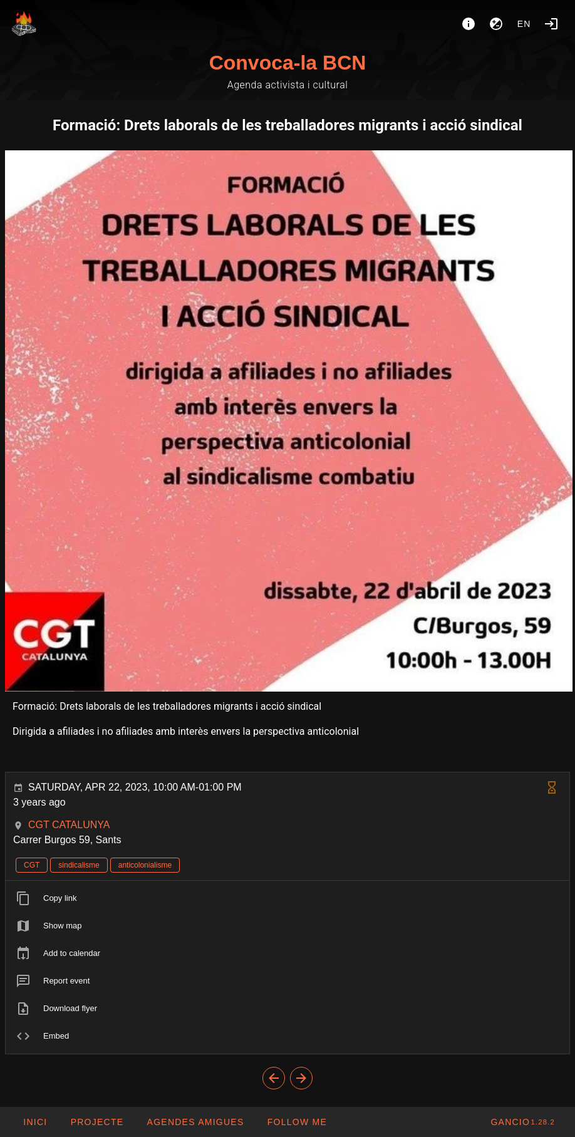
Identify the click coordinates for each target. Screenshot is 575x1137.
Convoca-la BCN (287, 62)
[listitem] (287, 898)
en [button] (524, 24)
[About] (468, 24)
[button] (195, 1122)
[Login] (551, 24)
